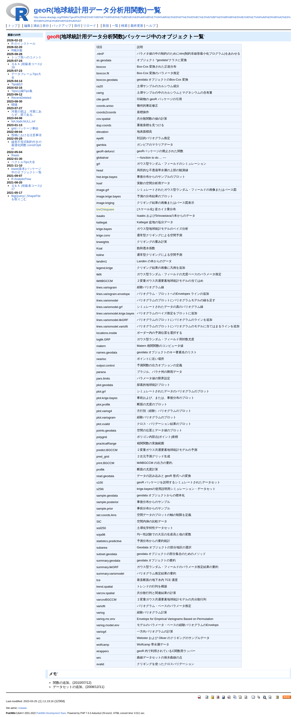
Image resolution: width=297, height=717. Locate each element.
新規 (106, 25)
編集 (27, 25)
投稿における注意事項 (26, 135)
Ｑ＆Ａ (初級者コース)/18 (26, 65)
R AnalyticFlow (21, 179)
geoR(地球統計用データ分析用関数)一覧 (97, 10)
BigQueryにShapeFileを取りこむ (25, 197)
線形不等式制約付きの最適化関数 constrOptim (26, 145)
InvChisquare (105, 209)
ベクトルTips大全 (23, 162)
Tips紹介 (17, 84)
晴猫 (14, 104)
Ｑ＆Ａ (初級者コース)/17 (26, 187)
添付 (77, 25)
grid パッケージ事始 (24, 128)
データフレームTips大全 (26, 75)
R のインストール (23, 43)
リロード (89, 25)
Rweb (15, 155)
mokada (22, 708)
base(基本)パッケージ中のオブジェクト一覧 (26, 170)
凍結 (36, 25)
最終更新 (136, 25)
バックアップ (61, 25)
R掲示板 (17, 50)
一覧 (115, 25)
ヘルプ (151, 25)
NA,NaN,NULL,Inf (23, 121)
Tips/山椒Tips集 (21, 91)
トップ (13, 25)
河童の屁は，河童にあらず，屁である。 (26, 113)
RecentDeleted (21, 97)
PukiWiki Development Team (51, 713)
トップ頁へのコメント (26, 57)
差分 (45, 25)
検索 (124, 25)
